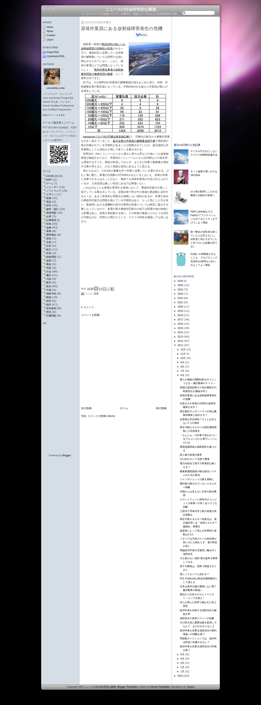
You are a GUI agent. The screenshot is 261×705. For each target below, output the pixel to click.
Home (50, 27)
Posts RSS (53, 52)
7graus (190, 686)
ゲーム (50, 183)
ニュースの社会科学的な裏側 (130, 9)
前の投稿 (161, 408)
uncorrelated (56, 88)
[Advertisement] (126, 254)
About (50, 31)
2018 (180, 315)
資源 (48, 260)
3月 (182, 663)
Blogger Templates (127, 686)
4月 (182, 658)
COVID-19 (52, 176)
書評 (48, 275)
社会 (48, 271)
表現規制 (51, 308)
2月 (182, 667)
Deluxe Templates (160, 686)
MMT (49, 179)
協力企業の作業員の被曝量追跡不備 (134, 140)
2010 (180, 675)
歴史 (48, 312)
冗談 (48, 279)
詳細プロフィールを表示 (54, 115)
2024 (180, 289)
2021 (180, 302)
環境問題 (51, 212)
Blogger (66, 455)
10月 (183, 358)
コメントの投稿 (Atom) (101, 415)
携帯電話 (51, 234)
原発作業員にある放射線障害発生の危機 (122, 28)
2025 (180, 285)
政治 (48, 286)
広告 (48, 245)
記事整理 (51, 220)
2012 (180, 341)
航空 (48, 249)
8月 (182, 366)
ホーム (124, 408)
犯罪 (48, 301)
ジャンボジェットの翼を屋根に (197, 479)
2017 (180, 319)
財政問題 (51, 256)
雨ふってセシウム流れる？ (194, 574)
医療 (48, 198)
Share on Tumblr (96, 288)
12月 (183, 349)
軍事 (48, 231)
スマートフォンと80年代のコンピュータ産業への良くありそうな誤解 (198, 503)
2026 (180, 281)
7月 (182, 371)
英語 (48, 201)
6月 (182, 375)
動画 (48, 297)
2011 (180, 345)
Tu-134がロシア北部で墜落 (195, 459)
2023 (180, 293)
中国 (48, 290)
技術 (48, 223)
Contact (51, 35)
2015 (180, 328)
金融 (48, 227)
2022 (180, 298)
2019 (180, 311)
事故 (48, 264)
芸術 (48, 238)
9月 (182, 362)
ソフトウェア (53, 190)
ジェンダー (52, 187)
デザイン (51, 194)
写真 (48, 267)
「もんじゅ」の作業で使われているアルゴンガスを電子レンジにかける (198, 439)
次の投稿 (86, 408)
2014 (180, 332)
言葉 (48, 242)
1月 (182, 671)
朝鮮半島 (51, 293)
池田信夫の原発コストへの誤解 (197, 618)
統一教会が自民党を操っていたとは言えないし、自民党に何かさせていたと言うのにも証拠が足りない (203, 239)
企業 (48, 216)
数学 (48, 282)
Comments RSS (55, 56)
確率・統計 (52, 209)
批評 (48, 304)
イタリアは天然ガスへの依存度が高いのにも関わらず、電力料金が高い (198, 542)
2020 (180, 306)
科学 (48, 205)
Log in (50, 39)
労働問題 (51, 315)
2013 (180, 336)
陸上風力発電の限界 (191, 454)
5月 (182, 654)
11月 (183, 353)
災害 (48, 253)
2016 (180, 323)
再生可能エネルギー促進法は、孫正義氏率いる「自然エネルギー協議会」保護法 (198, 523)
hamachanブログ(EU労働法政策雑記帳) (106, 136)
